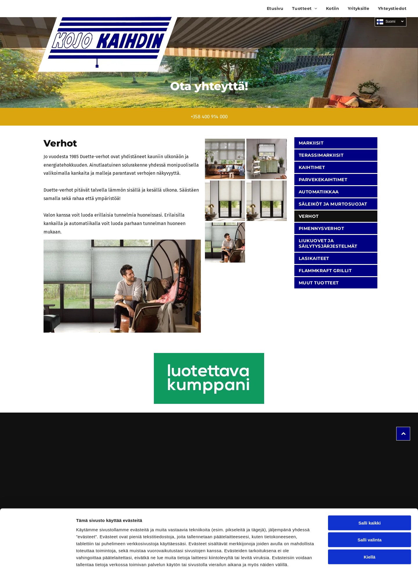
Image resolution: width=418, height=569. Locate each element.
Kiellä (369, 526)
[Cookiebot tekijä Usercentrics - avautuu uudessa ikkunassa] (37, 557)
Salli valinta (370, 509)
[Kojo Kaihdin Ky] (225, 159)
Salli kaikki (369, 492)
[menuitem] (270, 8)
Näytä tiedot (310, 557)
